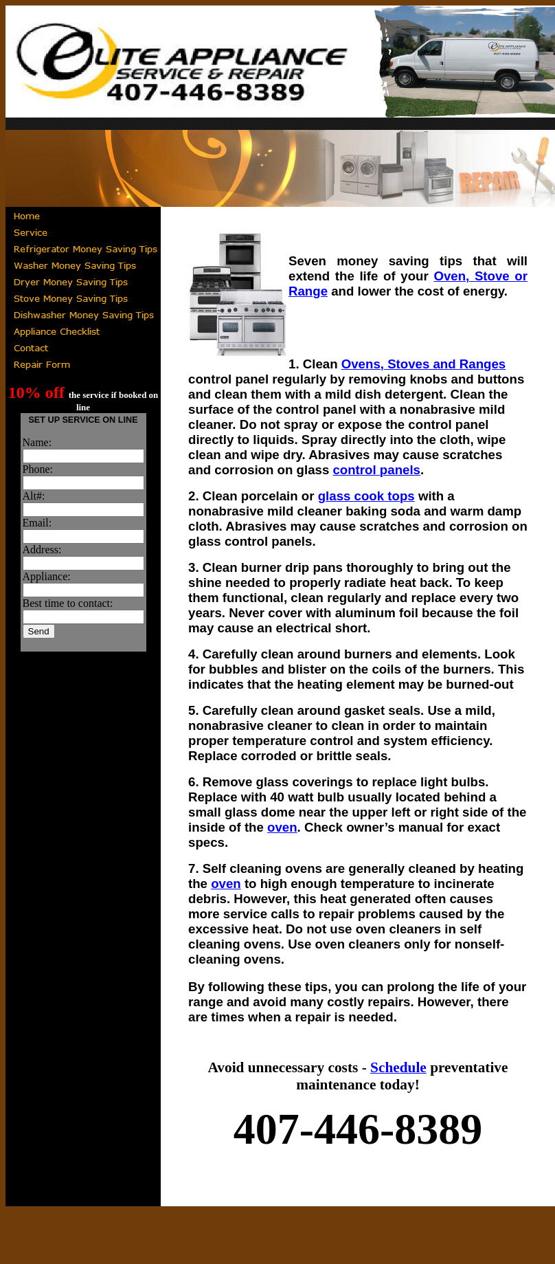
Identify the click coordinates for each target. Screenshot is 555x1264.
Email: (37, 523)
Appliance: (47, 576)
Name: (37, 442)
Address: (42, 549)
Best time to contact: (68, 603)
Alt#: (34, 496)
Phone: (38, 469)
